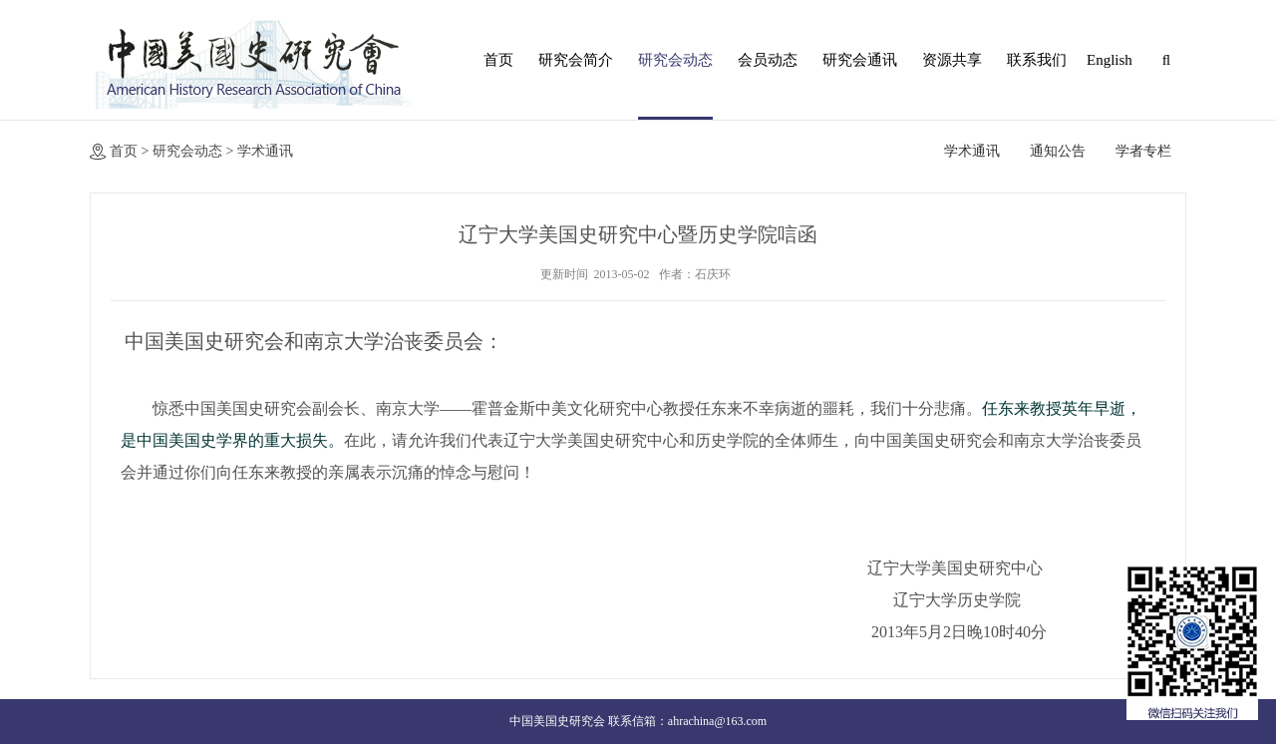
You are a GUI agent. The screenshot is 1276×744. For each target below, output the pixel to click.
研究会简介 (575, 60)
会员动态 (768, 60)
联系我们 (1037, 60)
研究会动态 (675, 60)
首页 (498, 60)
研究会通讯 (859, 60)
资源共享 (952, 60)
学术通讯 (265, 151)
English (1106, 60)
